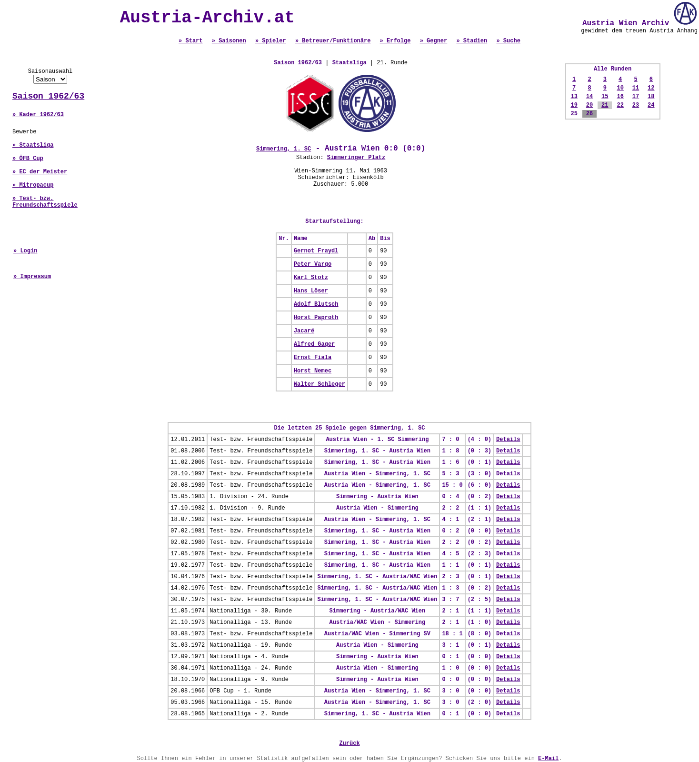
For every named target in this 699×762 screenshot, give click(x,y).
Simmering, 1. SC (283, 149)
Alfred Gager (314, 344)
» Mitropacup (32, 185)
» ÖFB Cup (27, 158)
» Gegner (434, 41)
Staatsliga (349, 63)
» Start (190, 41)
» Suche (508, 41)
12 (651, 88)
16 (620, 96)
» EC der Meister (39, 172)
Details (508, 439)
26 (589, 113)
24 (651, 105)
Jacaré (304, 331)
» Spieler (270, 41)
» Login (25, 251)
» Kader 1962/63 (38, 114)
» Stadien (471, 41)
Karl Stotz (311, 277)
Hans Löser (311, 291)
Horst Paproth (316, 317)
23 (635, 105)
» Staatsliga (32, 145)
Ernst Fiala (312, 357)
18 (651, 96)
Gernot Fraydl (316, 251)
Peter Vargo (312, 264)
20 (589, 105)
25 (573, 113)
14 (589, 96)
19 (573, 105)
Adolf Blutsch (316, 304)
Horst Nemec (312, 371)
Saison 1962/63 (48, 96)
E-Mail (548, 758)
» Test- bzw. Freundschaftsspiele (45, 202)
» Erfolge (395, 41)
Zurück (349, 743)
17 (635, 96)
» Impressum (32, 276)
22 (620, 105)
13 (573, 96)
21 (604, 105)
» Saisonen (229, 41)
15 (604, 96)
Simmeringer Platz (356, 157)
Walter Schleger (319, 384)
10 (620, 88)
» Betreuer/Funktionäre (332, 41)
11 (635, 88)
